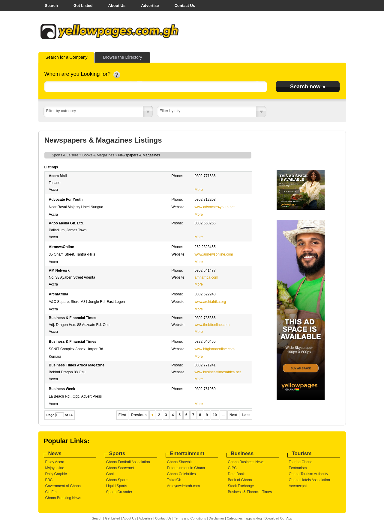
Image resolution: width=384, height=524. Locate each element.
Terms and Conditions (190, 518)
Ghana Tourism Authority (308, 474)
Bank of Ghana (240, 480)
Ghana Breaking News (63, 498)
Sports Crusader (119, 492)
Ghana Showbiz (180, 462)
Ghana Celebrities (181, 474)
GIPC (232, 468)
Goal (110, 474)
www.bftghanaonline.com (215, 349)
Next (233, 415)
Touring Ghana (301, 462)
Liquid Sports (116, 486)
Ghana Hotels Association (309, 480)
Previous (139, 415)
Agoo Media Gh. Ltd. (66, 223)
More (199, 190)
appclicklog (253, 518)
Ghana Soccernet (120, 468)
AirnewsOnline (61, 247)
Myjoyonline (54, 468)
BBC (49, 480)
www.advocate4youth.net (215, 207)
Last (246, 415)
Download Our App (278, 518)
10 (215, 415)
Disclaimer (216, 518)
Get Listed (83, 5)
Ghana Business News (246, 462)
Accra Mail (58, 176)
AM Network (59, 270)
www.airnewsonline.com (214, 254)
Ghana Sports (117, 480)
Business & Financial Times (73, 318)
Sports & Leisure (65, 155)
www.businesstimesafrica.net (218, 372)
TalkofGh (174, 480)
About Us (116, 5)
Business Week (62, 389)
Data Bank (236, 474)
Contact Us (184, 5)
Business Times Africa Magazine (76, 365)
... (223, 415)
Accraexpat (298, 486)
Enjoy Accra (54, 462)
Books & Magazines (98, 155)
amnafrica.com (206, 277)
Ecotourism (298, 468)
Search (51, 5)
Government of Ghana (63, 486)
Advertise (150, 5)
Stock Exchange (241, 486)
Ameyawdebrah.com (183, 486)
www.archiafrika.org (210, 302)
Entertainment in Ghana (186, 468)
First (122, 415)
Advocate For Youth (66, 199)
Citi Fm (51, 492)
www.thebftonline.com (212, 325)
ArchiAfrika (58, 294)
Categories (235, 518)
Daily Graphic (56, 474)
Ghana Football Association (128, 462)
